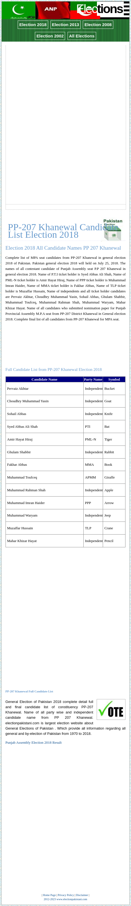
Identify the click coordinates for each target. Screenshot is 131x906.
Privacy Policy (66, 895)
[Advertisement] (65, 111)
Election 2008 (98, 24)
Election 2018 (33, 24)
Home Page (49, 895)
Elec (100, 9)
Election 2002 (50, 36)
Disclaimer (82, 895)
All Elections (81, 36)
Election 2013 (65, 24)
